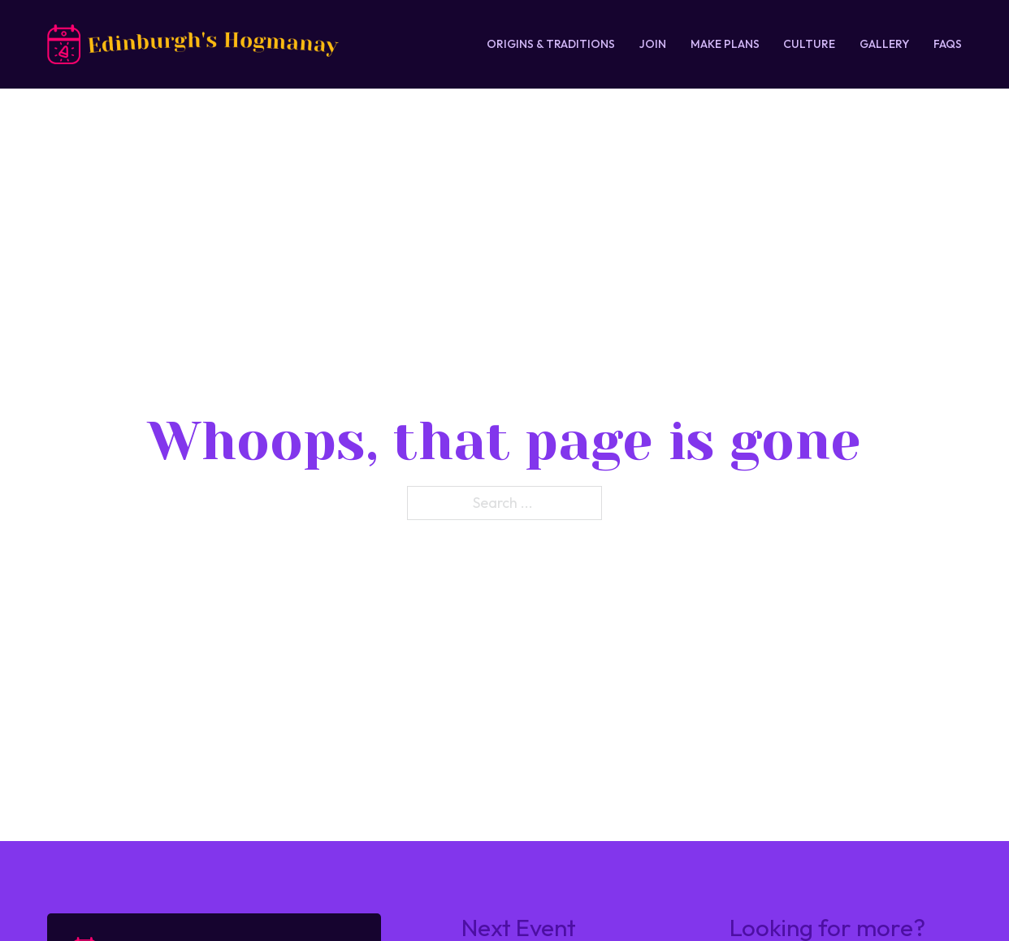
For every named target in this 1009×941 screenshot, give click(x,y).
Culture (809, 44)
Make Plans (725, 44)
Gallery (884, 44)
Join (652, 44)
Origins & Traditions (551, 44)
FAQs (947, 44)
